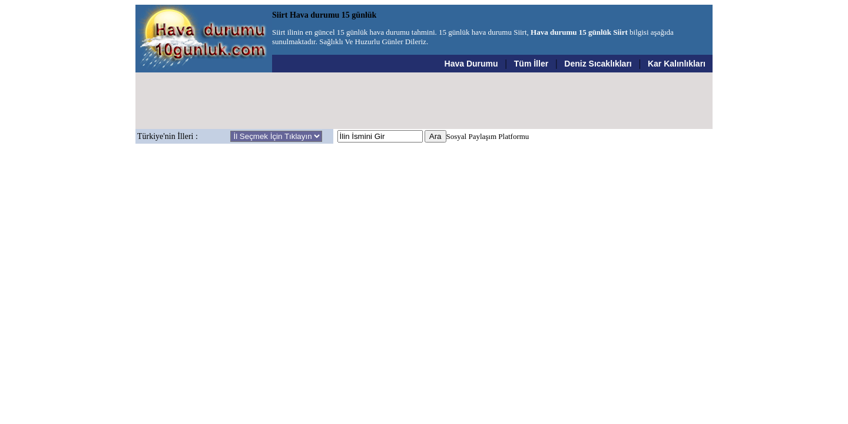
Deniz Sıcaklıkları (597, 63)
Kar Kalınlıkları (676, 63)
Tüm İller (531, 63)
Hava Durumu (471, 63)
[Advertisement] (424, 100)
